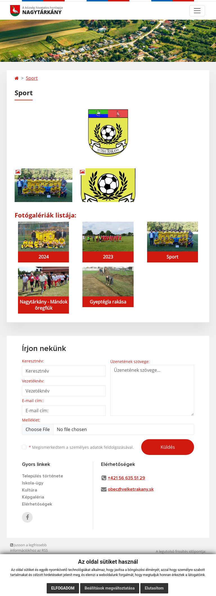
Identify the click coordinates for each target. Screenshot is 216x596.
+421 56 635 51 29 (126, 478)
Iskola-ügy (32, 483)
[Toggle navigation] (197, 10)
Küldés (168, 447)
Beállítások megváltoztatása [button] (110, 588)
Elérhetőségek (37, 504)
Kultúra (29, 490)
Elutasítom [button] (154, 588)
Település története (42, 476)
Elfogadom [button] (63, 588)
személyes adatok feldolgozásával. (101, 447)
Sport (32, 78)
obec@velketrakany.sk (131, 489)
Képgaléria (33, 497)
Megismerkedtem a (81, 447)
